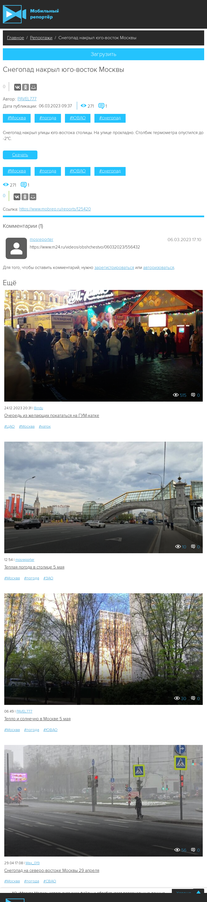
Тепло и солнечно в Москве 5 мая (37, 718)
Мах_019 (33, 863)
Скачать (20, 154)
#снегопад (110, 118)
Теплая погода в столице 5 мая (34, 567)
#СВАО (49, 881)
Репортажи (41, 38)
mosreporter (41, 239)
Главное (15, 38)
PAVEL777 (27, 98)
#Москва (17, 118)
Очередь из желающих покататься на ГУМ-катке (51, 415)
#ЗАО (48, 578)
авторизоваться (158, 267)
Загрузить (103, 54)
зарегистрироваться (114, 267)
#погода (47, 118)
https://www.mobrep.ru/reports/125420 (55, 209)
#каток (45, 426)
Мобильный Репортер (31, 14)
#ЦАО (9, 426)
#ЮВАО (78, 118)
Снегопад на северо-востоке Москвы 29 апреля (51, 870)
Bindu (38, 408)
